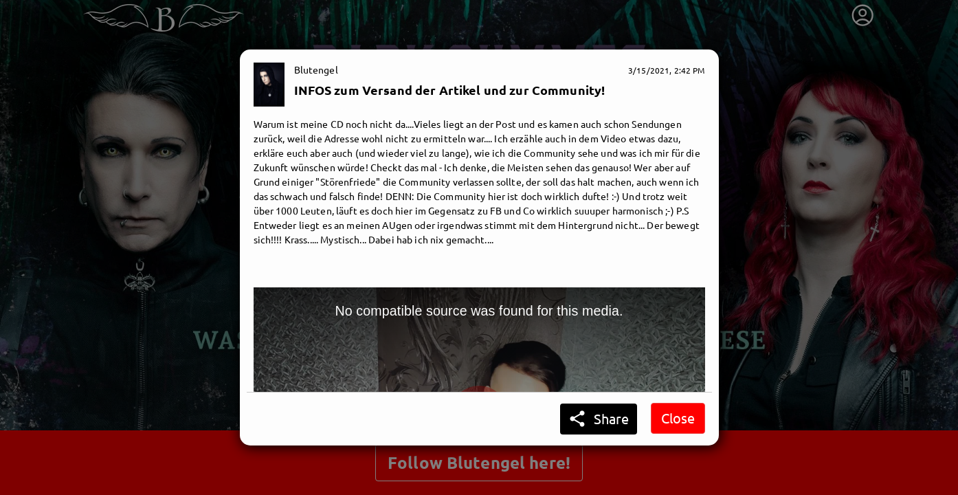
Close (678, 417)
